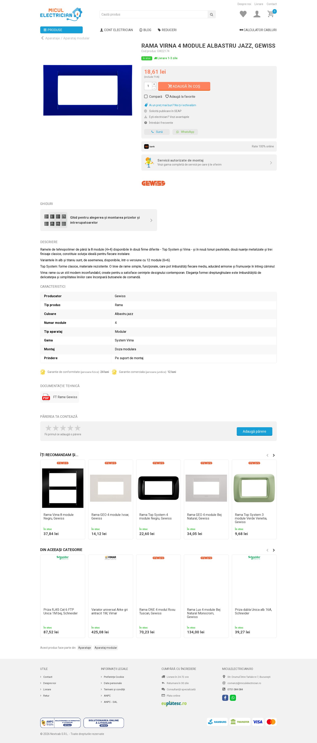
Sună (157, 132)
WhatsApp (185, 132)
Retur (46, 695)
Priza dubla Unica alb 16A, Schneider (253, 611)
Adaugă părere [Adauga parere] (254, 431)
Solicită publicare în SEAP (163, 111)
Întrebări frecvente (158, 122)
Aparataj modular (76, 38)
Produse (52, 30)
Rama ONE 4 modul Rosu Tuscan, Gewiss (157, 611)
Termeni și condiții (114, 689)
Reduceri (167, 30)
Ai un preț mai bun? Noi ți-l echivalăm (170, 105)
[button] (274, 455)
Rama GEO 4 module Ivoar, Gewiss (110, 516)
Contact (272, 4)
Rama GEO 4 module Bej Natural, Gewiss (204, 516)
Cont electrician (116, 30)
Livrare (259, 4)
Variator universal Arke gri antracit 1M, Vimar (109, 611)
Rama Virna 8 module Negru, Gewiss (58, 516)
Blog (145, 30)
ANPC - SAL (110, 701)
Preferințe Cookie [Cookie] (113, 676)
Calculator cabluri (258, 30)
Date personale (112, 683)
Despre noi (244, 4)
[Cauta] (212, 14)
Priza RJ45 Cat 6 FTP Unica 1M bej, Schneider (60, 611)
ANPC (107, 695)
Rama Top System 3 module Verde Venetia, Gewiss (251, 518)
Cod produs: (148, 51)
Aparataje (52, 38)
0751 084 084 (235, 689)
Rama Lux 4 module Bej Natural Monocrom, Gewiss (203, 613)
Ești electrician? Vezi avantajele (166, 117)
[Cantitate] (148, 86)
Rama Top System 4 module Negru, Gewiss (155, 516)
